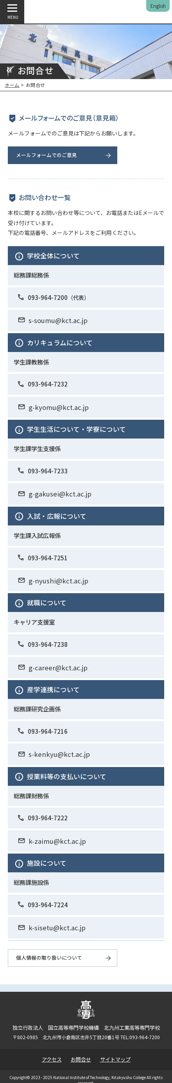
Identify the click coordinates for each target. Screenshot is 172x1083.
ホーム (12, 84)
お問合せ (81, 1059)
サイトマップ (115, 1059)
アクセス (52, 1059)
